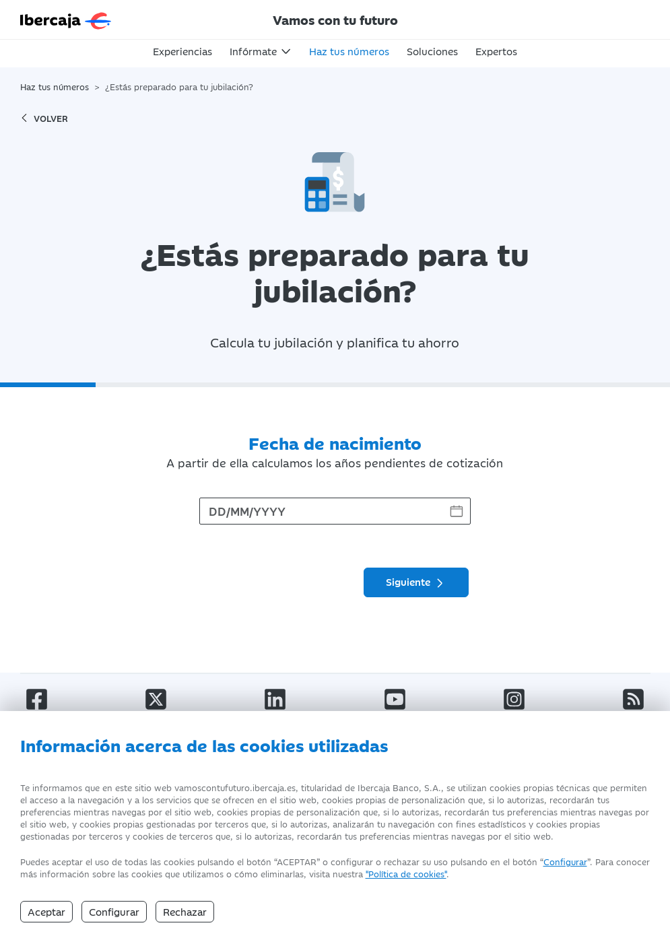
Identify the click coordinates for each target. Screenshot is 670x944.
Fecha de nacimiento (335, 442)
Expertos (496, 51)
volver (44, 118)
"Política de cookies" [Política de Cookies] (406, 873)
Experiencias (182, 51)
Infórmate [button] (253, 51)
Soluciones (432, 51)
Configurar (565, 861)
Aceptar (46, 911)
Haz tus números (349, 51)
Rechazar (185, 911)
